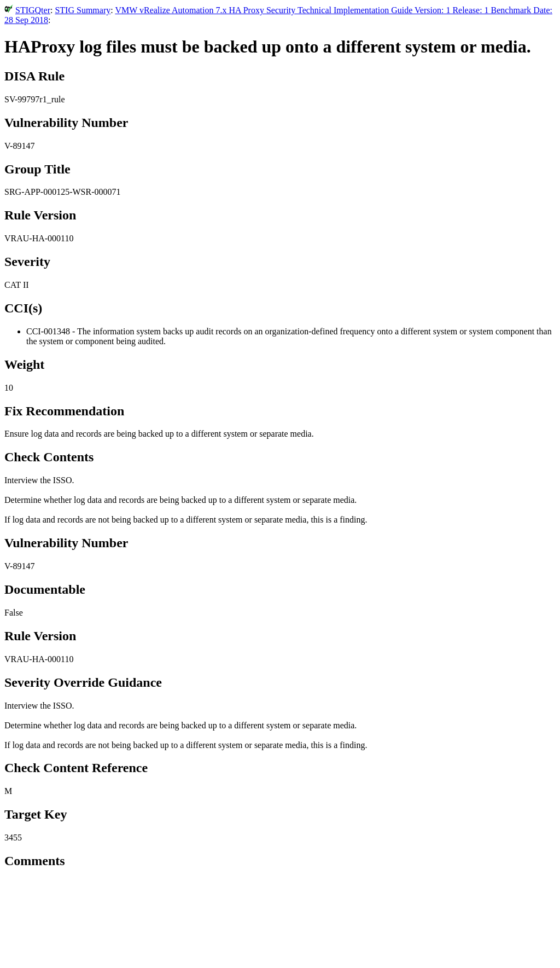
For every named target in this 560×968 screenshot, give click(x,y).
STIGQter (32, 10)
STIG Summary (82, 10)
